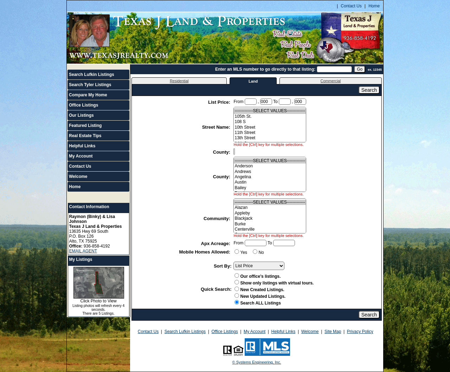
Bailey (270, 188)
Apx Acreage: (216, 243)
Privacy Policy (360, 331)
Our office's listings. (257, 276)
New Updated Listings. (259, 296)
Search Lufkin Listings (91, 74)
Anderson (270, 166)
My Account (81, 156)
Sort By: (223, 266)
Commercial (331, 81)
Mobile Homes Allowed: (205, 252)
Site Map (332, 331)
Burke (270, 224)
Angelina (270, 177)
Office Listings (83, 105)
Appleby (270, 213)
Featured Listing (85, 125)
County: (222, 152)
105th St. (270, 116)
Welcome (78, 176)
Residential (179, 81)
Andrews (270, 171)
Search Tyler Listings (90, 84)
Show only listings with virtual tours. (274, 283)
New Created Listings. (259, 289)
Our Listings (81, 115)
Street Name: (217, 127)
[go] (359, 69)
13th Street (270, 138)
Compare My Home (88, 94)
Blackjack (270, 218)
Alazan (270, 207)
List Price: (219, 102)
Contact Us (351, 6)
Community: (217, 218)
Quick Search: (216, 289)
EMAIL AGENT (83, 251)
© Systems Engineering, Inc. (256, 362)
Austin (270, 182)
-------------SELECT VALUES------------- (270, 111)
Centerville (270, 229)
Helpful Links (82, 145)
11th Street (270, 132)
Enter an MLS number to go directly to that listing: (265, 69)
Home (374, 6)
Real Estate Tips (85, 135)
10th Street (270, 127)
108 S (270, 121)
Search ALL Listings (257, 303)
